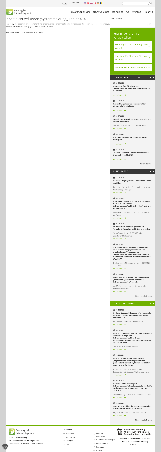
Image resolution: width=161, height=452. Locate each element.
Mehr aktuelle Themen (143, 296)
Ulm (67, 444)
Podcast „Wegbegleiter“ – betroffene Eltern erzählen (132, 181)
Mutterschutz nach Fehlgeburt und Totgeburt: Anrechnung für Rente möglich (131, 227)
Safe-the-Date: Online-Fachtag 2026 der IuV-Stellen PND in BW (132, 120)
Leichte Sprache (75, 3)
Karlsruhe (70, 433)
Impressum (101, 447)
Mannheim (70, 437)
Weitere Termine (146, 164)
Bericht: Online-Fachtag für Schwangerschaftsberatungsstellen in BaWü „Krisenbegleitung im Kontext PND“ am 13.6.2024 (132, 387)
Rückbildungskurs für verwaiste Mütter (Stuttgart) (130, 138)
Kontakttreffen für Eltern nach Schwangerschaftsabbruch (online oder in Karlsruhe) (131, 88)
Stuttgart (69, 440)
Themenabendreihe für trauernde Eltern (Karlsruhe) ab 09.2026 (131, 153)
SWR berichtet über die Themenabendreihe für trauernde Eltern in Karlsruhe (132, 407)
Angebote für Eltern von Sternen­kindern (131, 58)
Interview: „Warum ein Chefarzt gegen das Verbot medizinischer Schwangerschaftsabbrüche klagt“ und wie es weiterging (132, 204)
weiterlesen (117, 95)
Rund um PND (102, 443)
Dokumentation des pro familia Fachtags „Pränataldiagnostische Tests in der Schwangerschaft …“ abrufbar (131, 279)
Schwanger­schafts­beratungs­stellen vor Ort (132, 46)
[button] (5, 447)
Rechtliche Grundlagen (105, 440)
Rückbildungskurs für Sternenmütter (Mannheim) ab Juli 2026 (129, 105)
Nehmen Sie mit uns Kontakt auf (131, 67)
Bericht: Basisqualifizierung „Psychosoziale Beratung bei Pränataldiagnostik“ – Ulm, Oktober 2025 (132, 315)
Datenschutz (101, 450)
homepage (28, 27)
